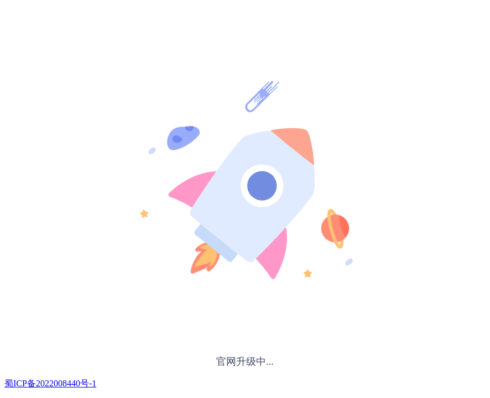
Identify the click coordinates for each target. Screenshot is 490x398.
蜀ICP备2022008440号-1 (50, 383)
